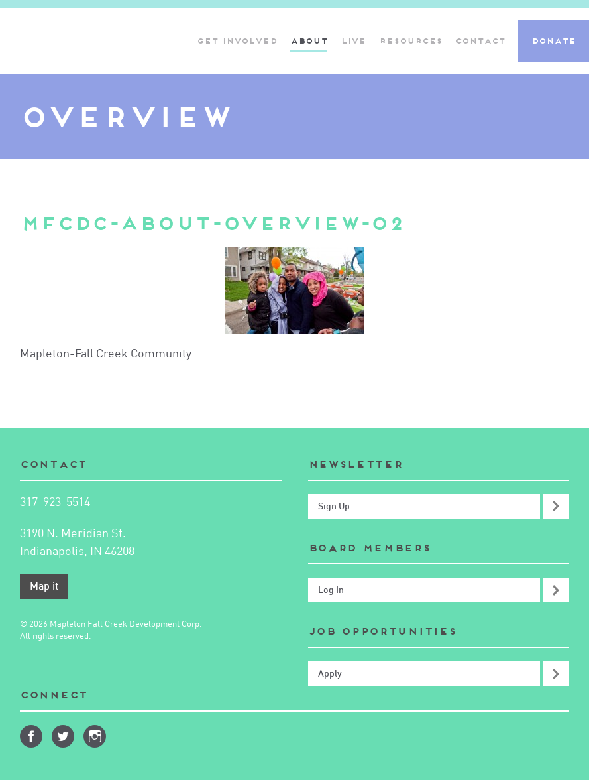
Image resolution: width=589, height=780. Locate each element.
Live (353, 40)
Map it (44, 587)
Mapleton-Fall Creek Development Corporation (61, 41)
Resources (410, 40)
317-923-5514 (55, 503)
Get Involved (237, 40)
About (308, 40)
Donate (553, 40)
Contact (480, 40)
